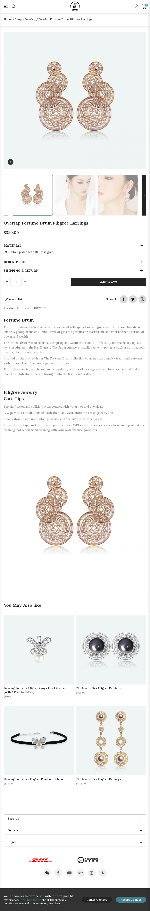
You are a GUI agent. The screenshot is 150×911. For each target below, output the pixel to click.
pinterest (103, 873)
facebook (124, 299)
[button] (6, 195)
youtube (69, 873)
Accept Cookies (131, 899)
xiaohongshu (81, 873)
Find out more (30, 900)
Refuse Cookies (97, 899)
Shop (18, 19)
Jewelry (30, 19)
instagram (142, 299)
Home (8, 19)
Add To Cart (108, 282)
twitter (133, 299)
